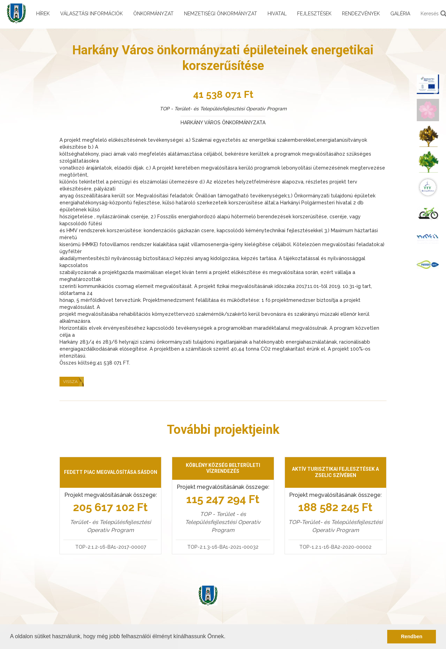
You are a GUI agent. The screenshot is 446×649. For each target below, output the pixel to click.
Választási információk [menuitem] (91, 13)
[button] (228, 637)
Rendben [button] (411, 636)
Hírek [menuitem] (43, 13)
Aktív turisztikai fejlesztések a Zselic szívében (335, 472)
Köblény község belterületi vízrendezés (223, 468)
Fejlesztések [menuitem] (314, 13)
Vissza (70, 381)
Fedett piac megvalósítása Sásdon (110, 472)
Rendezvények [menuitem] (361, 13)
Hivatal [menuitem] (277, 13)
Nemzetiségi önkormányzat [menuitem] (220, 13)
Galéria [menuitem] (400, 13)
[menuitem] (428, 84)
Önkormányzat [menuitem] (153, 13)
